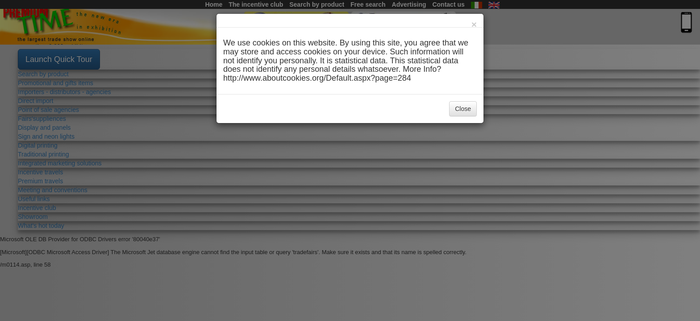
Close (463, 108)
